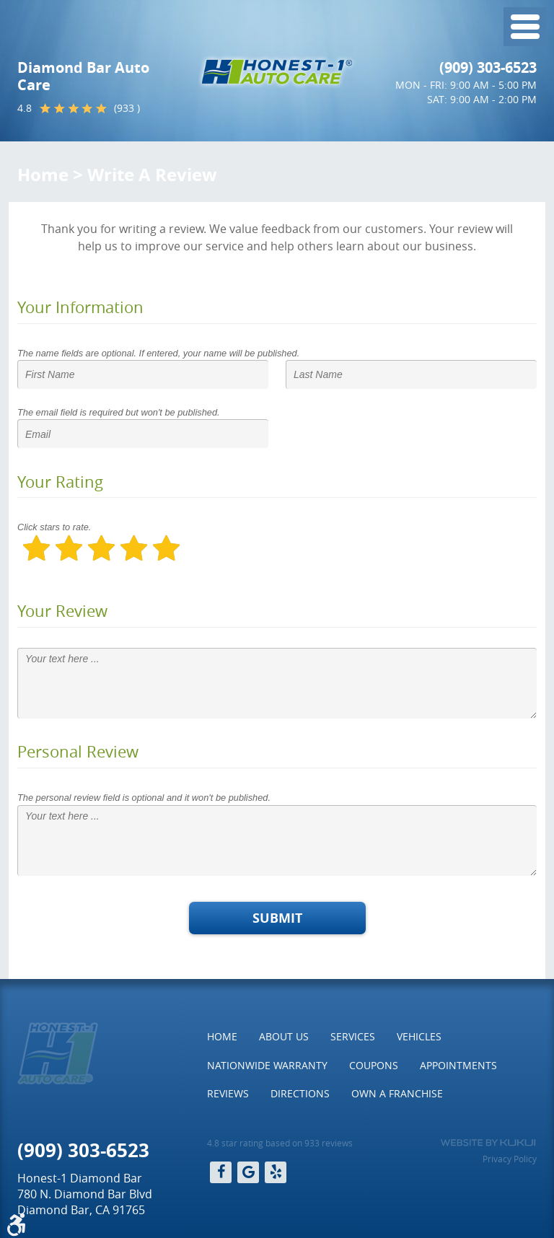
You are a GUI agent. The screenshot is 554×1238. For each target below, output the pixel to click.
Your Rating (60, 482)
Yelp (275, 1172)
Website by (488, 1143)
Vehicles (419, 1036)
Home (43, 174)
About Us (284, 1036)
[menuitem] (222, 1036)
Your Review (62, 611)
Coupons (373, 1065)
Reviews (228, 1093)
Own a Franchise (397, 1093)
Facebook (221, 1172)
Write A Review (152, 174)
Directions (300, 1093)
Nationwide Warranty (267, 1065)
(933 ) (127, 108)
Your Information (80, 307)
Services (352, 1036)
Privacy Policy (510, 1158)
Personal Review (77, 752)
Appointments (458, 1065)
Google (248, 1172)
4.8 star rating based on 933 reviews (280, 1143)
